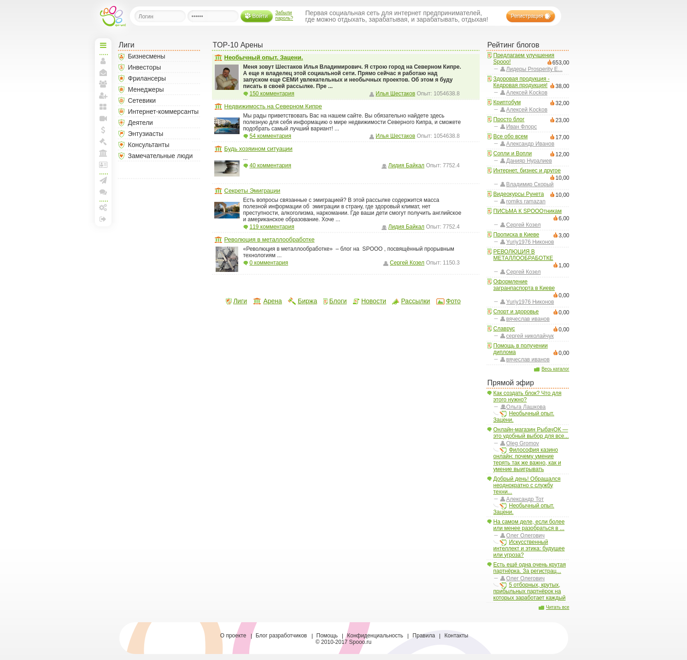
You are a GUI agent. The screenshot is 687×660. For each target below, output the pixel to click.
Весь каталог (555, 368)
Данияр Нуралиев (529, 161)
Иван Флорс (521, 127)
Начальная (103, 45)
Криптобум (507, 102)
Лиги (240, 301)
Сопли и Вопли (512, 153)
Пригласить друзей (103, 95)
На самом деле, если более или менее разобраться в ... (529, 525)
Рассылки (415, 301)
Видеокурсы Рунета (518, 194)
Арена (272, 301)
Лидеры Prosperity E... (534, 69)
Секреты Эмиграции (252, 190)
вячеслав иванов (528, 319)
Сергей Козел (523, 225)
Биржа (307, 301)
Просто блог (509, 119)
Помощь (327, 635)
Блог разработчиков (281, 635)
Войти (260, 16)
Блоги (338, 301)
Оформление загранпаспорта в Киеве (524, 284)
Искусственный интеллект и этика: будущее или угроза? (529, 548)
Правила (423, 635)
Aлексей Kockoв (527, 92)
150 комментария (272, 93)
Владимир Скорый (530, 184)
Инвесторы (144, 67)
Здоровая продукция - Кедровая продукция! (521, 82)
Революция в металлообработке (269, 239)
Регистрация (527, 16)
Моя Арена (103, 153)
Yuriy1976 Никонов (530, 242)
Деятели (140, 122)
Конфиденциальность (375, 635)
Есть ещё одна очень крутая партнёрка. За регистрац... (529, 567)
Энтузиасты (146, 133)
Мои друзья (103, 84)
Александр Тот (525, 499)
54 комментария (270, 136)
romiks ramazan (526, 201)
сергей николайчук (530, 336)
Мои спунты (103, 130)
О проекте (233, 635)
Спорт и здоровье (516, 311)
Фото (453, 301)
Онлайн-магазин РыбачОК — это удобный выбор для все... (531, 432)
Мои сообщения (103, 72)
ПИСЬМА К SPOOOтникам (527, 211)
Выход (103, 219)
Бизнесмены (146, 56)
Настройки (103, 207)
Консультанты (149, 144)
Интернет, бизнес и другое (527, 170)
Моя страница (103, 61)
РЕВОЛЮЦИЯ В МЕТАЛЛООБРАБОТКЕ (523, 254)
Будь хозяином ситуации (258, 148)
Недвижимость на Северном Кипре (273, 106)
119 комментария (272, 227)
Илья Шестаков (395, 93)
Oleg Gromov (522, 443)
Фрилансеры (147, 78)
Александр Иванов (530, 144)
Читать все (557, 607)
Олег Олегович (525, 535)
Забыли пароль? (285, 15)
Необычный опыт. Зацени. (523, 416)
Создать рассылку (103, 180)
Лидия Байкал (406, 165)
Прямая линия (103, 118)
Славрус (504, 328)
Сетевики (142, 100)
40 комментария (270, 165)
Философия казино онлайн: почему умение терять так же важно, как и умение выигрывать (527, 459)
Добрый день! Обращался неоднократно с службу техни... (527, 485)
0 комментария (269, 262)
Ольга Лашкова (526, 407)
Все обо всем (510, 136)
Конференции (103, 191)
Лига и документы (103, 164)
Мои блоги (103, 107)
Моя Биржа (103, 141)
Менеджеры (146, 89)
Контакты (456, 635)
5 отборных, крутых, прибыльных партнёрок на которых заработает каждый (529, 591)
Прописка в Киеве (516, 234)
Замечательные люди (160, 155)
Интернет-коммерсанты (163, 111)
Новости (373, 301)
